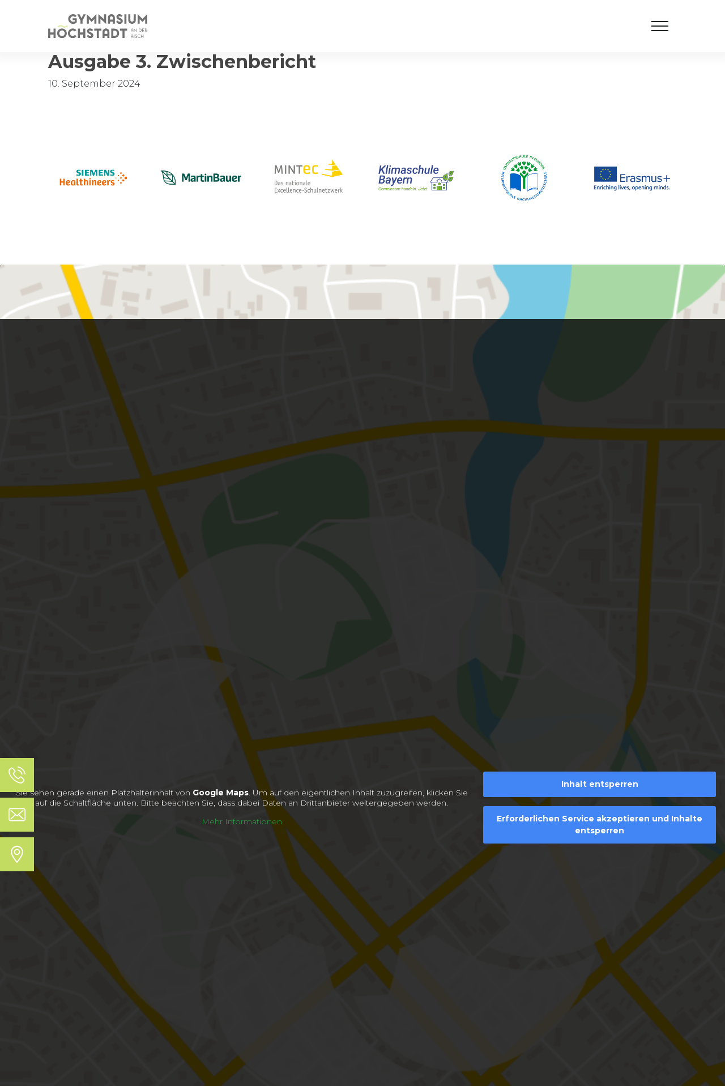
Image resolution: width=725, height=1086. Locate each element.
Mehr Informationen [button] (242, 822)
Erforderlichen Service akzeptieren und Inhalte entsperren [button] (599, 825)
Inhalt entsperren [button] (599, 784)
